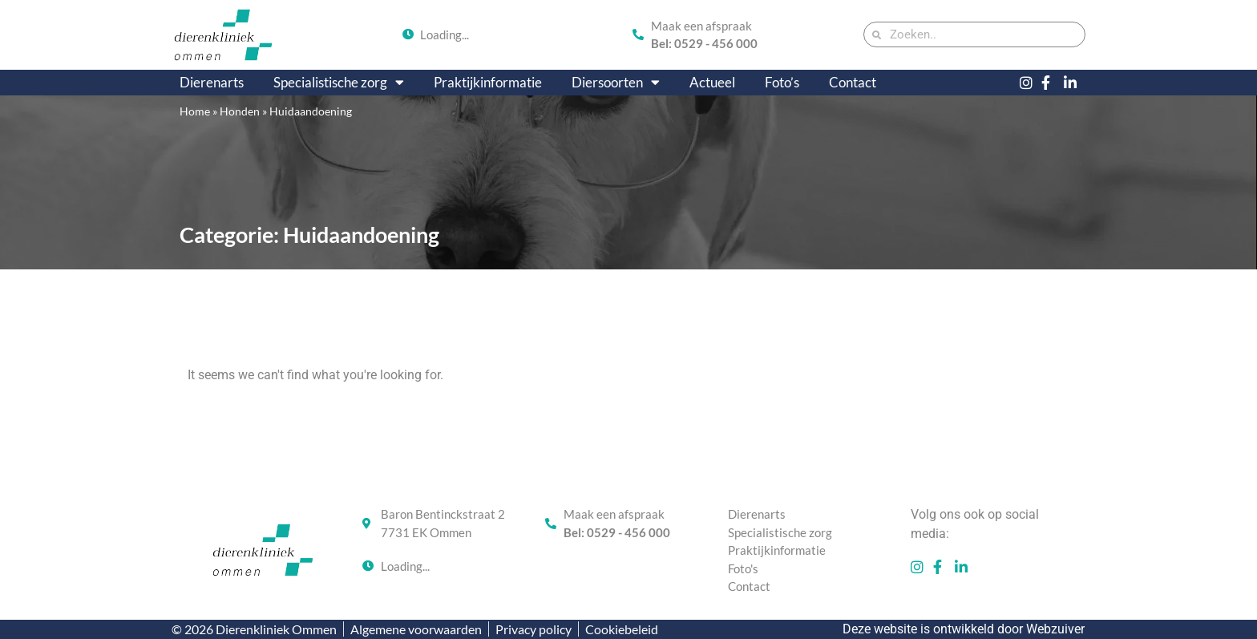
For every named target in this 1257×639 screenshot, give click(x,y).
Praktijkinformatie (488, 82)
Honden (240, 111)
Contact (852, 82)
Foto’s (782, 82)
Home (195, 111)
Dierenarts (212, 82)
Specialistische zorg (338, 82)
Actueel (712, 82)
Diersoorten (616, 82)
